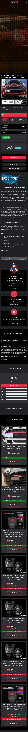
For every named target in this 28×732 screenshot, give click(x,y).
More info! (24, 126)
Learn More (18, 148)
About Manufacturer (14, 168)
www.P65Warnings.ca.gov (18, 259)
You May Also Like (14, 164)
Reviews (14, 161)
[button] (25, 88)
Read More (14, 304)
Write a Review (14, 385)
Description (14, 157)
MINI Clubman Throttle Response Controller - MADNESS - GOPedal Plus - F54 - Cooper (14, 620)
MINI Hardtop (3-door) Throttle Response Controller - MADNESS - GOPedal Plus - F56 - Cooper (14, 663)
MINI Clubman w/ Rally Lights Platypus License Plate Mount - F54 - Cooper (14, 489)
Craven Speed (22, 132)
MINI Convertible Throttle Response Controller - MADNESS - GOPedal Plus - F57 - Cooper (14, 577)
